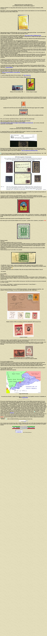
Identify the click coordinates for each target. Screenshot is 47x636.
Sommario (12, 412)
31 (20, 428)
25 (20, 426)
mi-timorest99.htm (9, 67)
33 (23, 428)
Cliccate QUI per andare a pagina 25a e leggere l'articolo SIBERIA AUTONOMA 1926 (16, 122)
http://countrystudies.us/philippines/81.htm (33, 35)
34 (24, 428)
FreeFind (25, 421)
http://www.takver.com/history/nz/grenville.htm (11, 72)
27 (23, 426)
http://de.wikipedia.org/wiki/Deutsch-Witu (30, 150)
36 (26, 428)
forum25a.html (25, 397)
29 (25, 426)
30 (26, 426)
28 (24, 426)
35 (25, 428)
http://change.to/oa (27, 75)
